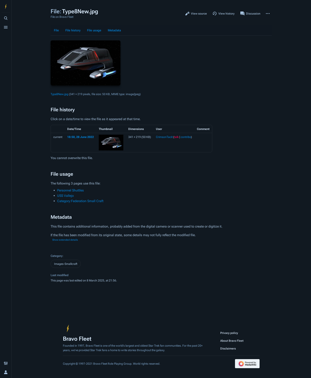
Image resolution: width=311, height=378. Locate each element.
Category (56, 255)
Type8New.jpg (59, 94)
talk (176, 137)
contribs (186, 137)
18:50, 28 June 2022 (80, 137)
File (56, 30)
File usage (94, 30)
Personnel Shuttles (70, 190)
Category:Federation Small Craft (80, 201)
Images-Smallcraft (65, 263)
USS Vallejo (65, 196)
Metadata (114, 30)
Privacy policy (229, 333)
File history (73, 30)
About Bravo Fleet (232, 340)
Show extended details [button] (65, 239)
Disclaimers (228, 348)
